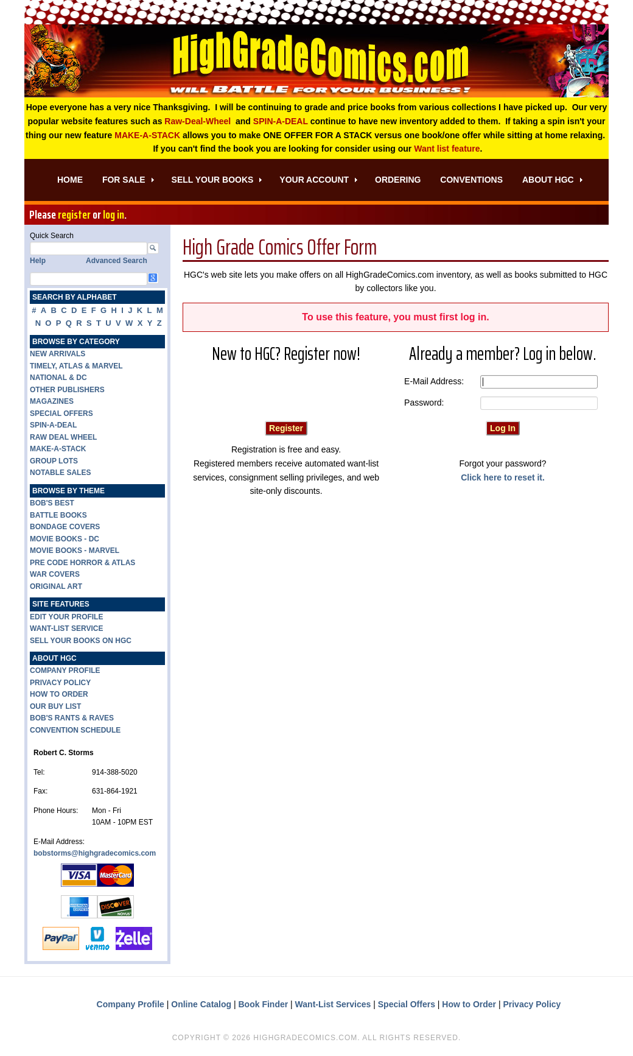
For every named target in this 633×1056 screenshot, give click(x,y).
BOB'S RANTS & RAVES (72, 718)
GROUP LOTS (54, 461)
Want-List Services (333, 1004)
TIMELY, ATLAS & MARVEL (76, 366)
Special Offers (406, 1004)
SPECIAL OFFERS (61, 413)
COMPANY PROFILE (65, 670)
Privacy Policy (532, 1004)
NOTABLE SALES (60, 472)
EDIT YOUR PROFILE (66, 617)
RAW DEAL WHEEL (63, 437)
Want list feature (447, 148)
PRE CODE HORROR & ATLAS (82, 562)
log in (113, 214)
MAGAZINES (52, 401)
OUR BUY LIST (55, 706)
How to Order (469, 1004)
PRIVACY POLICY (60, 682)
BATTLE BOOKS (58, 515)
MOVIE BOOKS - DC (64, 539)
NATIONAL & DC (58, 377)
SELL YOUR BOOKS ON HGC (80, 640)
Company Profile (130, 1004)
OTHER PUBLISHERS (67, 389)
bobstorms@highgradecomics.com (94, 853)
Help (38, 260)
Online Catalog (201, 1004)
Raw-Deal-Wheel (197, 121)
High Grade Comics (316, 60)
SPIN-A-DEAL (280, 121)
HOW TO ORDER (59, 694)
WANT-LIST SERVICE (66, 628)
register (74, 214)
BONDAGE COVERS (65, 527)
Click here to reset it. (503, 477)
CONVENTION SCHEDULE (75, 730)
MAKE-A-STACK (147, 135)
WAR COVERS (55, 574)
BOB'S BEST (52, 503)
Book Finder (264, 1004)
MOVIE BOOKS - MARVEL (74, 550)
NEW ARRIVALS (57, 354)
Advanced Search (116, 260)
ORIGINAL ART (56, 586)
